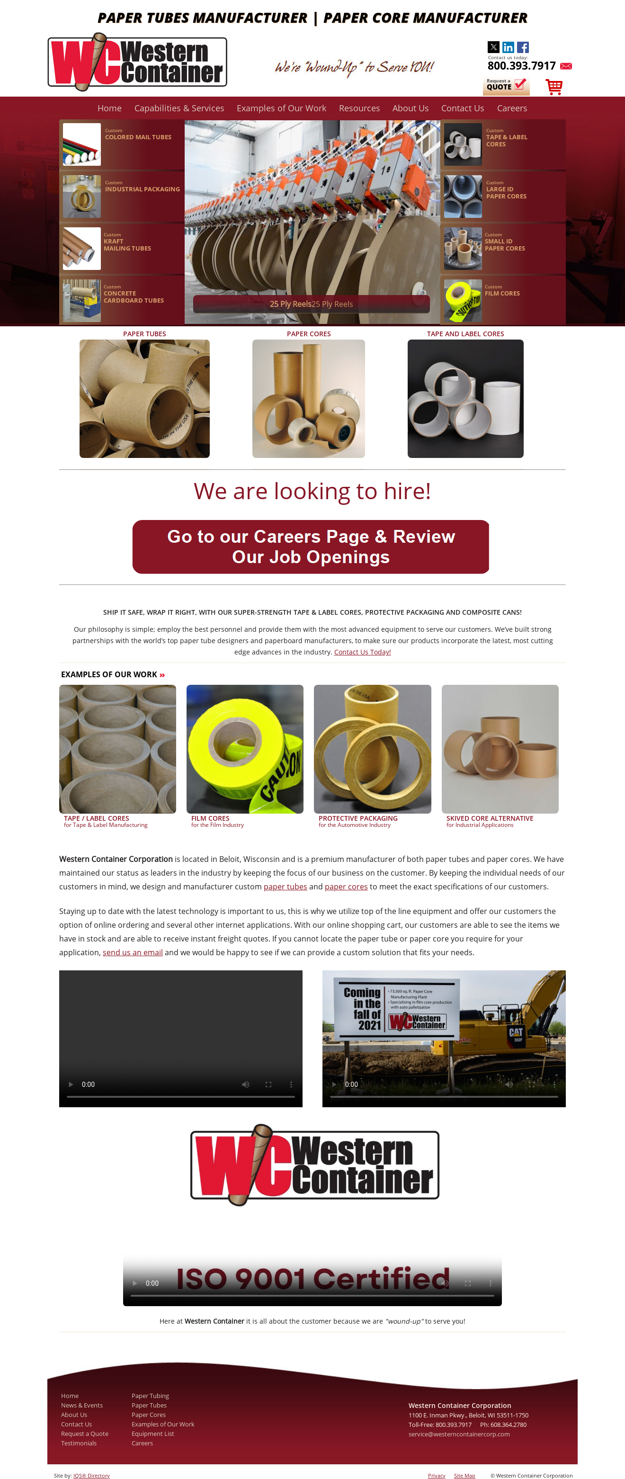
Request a (500, 84)
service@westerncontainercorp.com (459, 1434)
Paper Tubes (149, 1405)
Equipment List (153, 1433)
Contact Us (462, 108)
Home (110, 108)
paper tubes (285, 886)
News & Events (82, 1405)
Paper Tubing (150, 1395)
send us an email (133, 952)
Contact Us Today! (362, 651)
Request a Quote (84, 1433)
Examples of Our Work (281, 108)
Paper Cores (149, 1414)
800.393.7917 (522, 65)
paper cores (346, 886)
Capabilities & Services (179, 108)
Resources (359, 108)
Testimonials (79, 1443)
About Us (411, 108)
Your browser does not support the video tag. (312, 1212)
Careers (512, 108)
